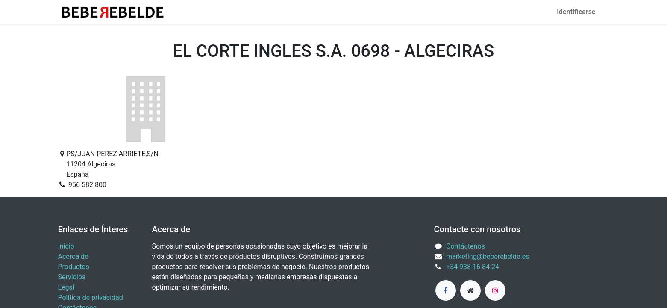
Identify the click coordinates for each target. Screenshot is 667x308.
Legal (66, 287)
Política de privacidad (90, 297)
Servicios (72, 277)
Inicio (66, 246)
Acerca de (73, 256)
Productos (73, 267)
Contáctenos (465, 246)
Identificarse (576, 12)
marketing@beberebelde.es (487, 256)
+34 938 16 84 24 (472, 267)
